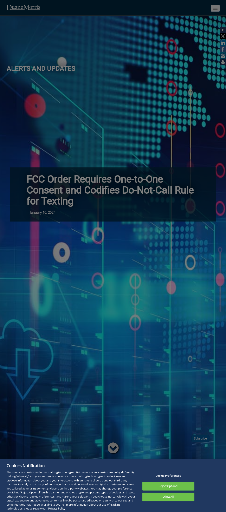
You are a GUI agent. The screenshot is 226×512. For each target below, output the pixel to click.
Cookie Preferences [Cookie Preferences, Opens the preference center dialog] (168, 483)
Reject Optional (168, 493)
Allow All (168, 504)
